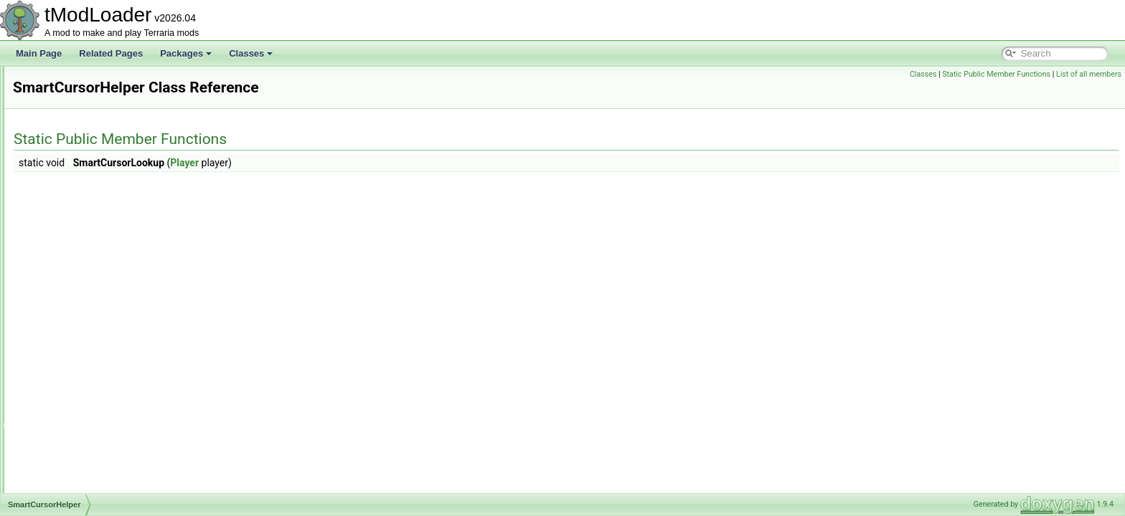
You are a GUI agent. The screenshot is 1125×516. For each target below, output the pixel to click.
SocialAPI (66, 381)
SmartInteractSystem (87, 318)
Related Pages (111, 53)
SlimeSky (65, 255)
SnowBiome (70, 365)
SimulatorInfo (72, 129)
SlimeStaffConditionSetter (96, 271)
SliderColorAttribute (84, 208)
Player (363, 162)
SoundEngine (73, 492)
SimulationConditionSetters (99, 113)
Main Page (39, 53)
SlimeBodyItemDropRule (94, 224)
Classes (251, 53)
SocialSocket (72, 429)
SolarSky (64, 460)
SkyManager (71, 161)
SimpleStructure (77, 97)
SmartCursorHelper (84, 287)
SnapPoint (67, 350)
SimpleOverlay (75, 82)
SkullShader (70, 145)
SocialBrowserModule (89, 413)
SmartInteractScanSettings (98, 302)
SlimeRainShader (80, 239)
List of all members (1088, 74)
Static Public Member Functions (996, 74)
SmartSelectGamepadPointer (103, 334)
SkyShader (68, 176)
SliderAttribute (74, 192)
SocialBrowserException (93, 397)
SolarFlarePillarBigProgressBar (106, 444)
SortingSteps (72, 476)
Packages (186, 53)
